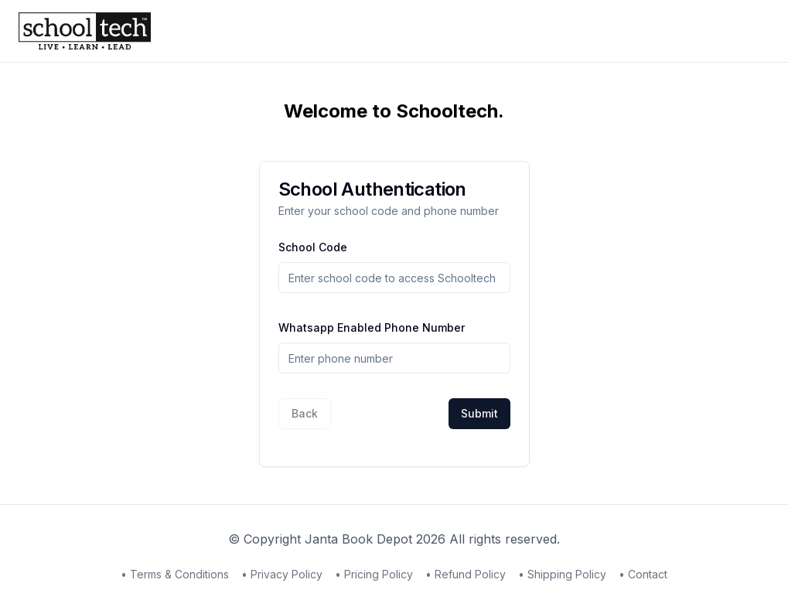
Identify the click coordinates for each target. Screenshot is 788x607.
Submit (479, 413)
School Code (312, 247)
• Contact (643, 574)
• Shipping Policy (562, 574)
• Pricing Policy (374, 574)
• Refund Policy (465, 574)
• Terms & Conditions (175, 574)
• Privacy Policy (281, 574)
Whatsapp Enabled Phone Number (371, 327)
